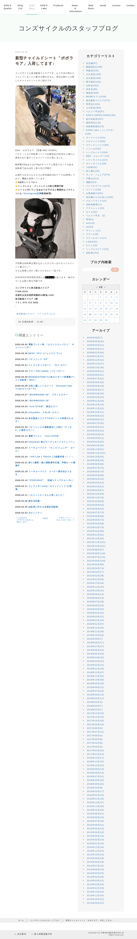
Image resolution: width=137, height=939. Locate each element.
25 (117, 314)
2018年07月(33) (95, 691)
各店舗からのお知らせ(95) (99, 197)
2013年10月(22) (95, 899)
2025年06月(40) (95, 382)
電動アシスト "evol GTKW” (44, 436)
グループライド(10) (96, 201)
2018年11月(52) (95, 676)
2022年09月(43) (95, 505)
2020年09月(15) (95, 594)
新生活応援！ (35, 501)
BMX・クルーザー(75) (97, 156)
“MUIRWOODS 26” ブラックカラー (48, 394)
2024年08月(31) (95, 419)
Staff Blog (32, 7)
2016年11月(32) (95, 761)
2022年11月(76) (95, 497)
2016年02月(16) (95, 795)
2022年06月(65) (95, 516)
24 (111, 314)
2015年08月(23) (95, 817)
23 (106, 314)
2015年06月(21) (95, 825)
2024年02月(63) (95, 442)
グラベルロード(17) (96, 238)
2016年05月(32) (95, 784)
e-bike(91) (91, 242)
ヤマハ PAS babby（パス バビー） (46, 371)
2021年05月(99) (95, 564)
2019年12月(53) (95, 628)
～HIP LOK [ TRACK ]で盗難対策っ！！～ (50, 456)
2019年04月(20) (95, 657)
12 (85, 309)
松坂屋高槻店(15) (95, 126)
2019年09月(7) (95, 639)
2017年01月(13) (95, 754)
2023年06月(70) (95, 471)
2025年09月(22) (95, 371)
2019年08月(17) (95, 642)
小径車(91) (91, 167)
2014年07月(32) (95, 866)
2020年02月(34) (95, 620)
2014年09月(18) (95, 858)
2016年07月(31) (95, 776)
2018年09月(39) (95, 683)
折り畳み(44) (93, 171)
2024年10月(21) (95, 412)
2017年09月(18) (95, 724)
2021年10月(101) (96, 546)
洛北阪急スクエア (25, 314)
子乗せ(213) (92, 178)
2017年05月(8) (95, 739)
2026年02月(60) (95, 352)
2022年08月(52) (95, 509)
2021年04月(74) (95, 568)
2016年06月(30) (95, 780)
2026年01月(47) (95, 356)
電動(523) (91, 182)
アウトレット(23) (95, 208)
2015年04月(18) (95, 832)
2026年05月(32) (95, 341)
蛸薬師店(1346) (94, 67)
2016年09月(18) (95, 769)
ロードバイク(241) (96, 137)
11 (117, 303)
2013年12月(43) (95, 892)
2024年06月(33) (95, 427)
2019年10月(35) (95, 635)
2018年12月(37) (95, 672)
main (45, 518)
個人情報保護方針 (43, 934)
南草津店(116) (93, 123)
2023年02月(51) (95, 486)
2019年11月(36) (95, 631)
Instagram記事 (33, 193)
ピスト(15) (91, 245)
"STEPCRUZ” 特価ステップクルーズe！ (51, 480)
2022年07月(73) (95, 512)
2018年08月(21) (95, 687)
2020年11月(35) (95, 587)
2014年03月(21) (95, 880)
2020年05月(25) (95, 609)
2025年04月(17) (95, 390)
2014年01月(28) (95, 888)
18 (117, 309)
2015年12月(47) (95, 802)
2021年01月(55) (95, 579)
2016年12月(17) (95, 758)
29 (101, 320)
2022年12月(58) (95, 494)
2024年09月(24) (95, 416)
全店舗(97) (91, 63)
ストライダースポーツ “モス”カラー (47, 365)
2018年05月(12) (95, 698)
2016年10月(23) (95, 765)
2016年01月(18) (95, 799)
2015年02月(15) (95, 839)
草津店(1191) (93, 104)
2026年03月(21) (95, 349)
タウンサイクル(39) (96, 163)
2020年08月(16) (95, 598)
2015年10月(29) (95, 810)
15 (101, 309)
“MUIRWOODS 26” (39, 400)
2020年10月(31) (95, 590)
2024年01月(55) (95, 445)
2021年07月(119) (96, 557)
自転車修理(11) (94, 204)
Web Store (91, 7)
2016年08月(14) (95, 773)
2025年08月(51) (95, 375)
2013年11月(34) (95, 895)
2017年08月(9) (95, 728)
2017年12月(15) (95, 713)
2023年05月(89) (95, 475)
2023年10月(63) (95, 456)
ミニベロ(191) (93, 148)
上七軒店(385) (93, 108)
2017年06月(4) (95, 735)
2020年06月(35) (95, 605)
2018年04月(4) (95, 702)
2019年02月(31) (95, 665)
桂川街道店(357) (94, 119)
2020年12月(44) (95, 583)
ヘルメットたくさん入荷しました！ (46, 495)
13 (90, 309)
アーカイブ (101, 330)
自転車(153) (92, 253)
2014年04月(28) (95, 877)
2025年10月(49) (95, 367)
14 (95, 309)
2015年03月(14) (95, 836)
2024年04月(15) (95, 434)
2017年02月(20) (95, 750)
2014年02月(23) (95, 884)
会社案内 (21, 934)
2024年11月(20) (95, 408)
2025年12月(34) (95, 360)
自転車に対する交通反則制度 (43, 507)
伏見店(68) (91, 89)
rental (103, 5)
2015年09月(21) (95, 813)
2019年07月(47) (95, 646)
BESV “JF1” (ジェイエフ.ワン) (45, 353)
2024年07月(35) (95, 423)
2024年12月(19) (95, 404)
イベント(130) (93, 189)
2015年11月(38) (95, 806)
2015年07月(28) (95, 821)
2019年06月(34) (95, 650)
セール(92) (91, 212)
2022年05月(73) (95, 520)
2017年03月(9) (95, 747)
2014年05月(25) (95, 873)
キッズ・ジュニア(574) (98, 174)
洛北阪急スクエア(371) (98, 100)
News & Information (75, 8)
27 (90, 320)
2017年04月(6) (95, 743)
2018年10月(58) (95, 680)
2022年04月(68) (95, 523)
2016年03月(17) (95, 791)
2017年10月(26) (95, 720)
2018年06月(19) (95, 694)
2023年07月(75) (95, 468)
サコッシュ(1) (93, 230)
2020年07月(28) (95, 601)
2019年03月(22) (95, 661)
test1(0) (90, 223)
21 (95, 314)
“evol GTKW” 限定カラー (42, 406)
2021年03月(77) (95, 572)
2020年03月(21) (95, 616)
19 (85, 314)
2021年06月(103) (96, 561)
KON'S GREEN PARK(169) (101, 115)
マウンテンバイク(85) (97, 145)
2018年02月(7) (95, 709)
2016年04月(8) (95, 787)
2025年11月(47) (95, 363)
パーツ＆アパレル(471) (98, 186)
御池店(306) (92, 93)
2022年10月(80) (95, 501)
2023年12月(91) (95, 449)
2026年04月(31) (95, 345)
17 (111, 309)
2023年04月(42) (95, 479)
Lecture (116, 5)
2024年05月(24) (95, 430)
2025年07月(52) (95, 378)
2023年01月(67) (95, 490)
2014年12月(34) (95, 847)
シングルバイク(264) (97, 152)
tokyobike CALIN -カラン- (44, 412)
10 (111, 303)
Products (58, 5)
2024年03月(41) (95, 438)
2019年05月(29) (95, 654)
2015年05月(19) (95, 828)
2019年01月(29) (95, 668)
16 (106, 309)
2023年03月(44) (95, 482)
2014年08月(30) (95, 862)
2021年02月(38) (95, 575)
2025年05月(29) (95, 386)
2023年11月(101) (96, 453)
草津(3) (90, 219)
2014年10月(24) (95, 854)
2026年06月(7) (95, 337)
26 (85, 320)
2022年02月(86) (95, 531)
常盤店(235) (92, 70)
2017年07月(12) (95, 732)
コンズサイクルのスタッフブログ (45, 920)
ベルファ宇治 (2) (95, 215)
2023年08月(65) (95, 464)
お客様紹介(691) (94, 193)
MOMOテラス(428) (96, 96)
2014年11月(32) (95, 851)
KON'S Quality (8, 7)
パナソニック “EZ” (38, 359)
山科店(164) (92, 85)
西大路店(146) (93, 82)
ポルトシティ (35, 513)
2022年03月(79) (95, 527)
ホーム (21, 920)
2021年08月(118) (96, 553)
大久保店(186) (93, 74)
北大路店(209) (93, 78)
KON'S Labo (44, 7)
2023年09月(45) (95, 460)
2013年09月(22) (95, 903)
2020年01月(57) (95, 624)
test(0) (89, 227)
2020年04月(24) (95, 613)
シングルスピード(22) (97, 249)
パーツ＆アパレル (46, 314)
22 (101, 314)
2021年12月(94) (95, 538)
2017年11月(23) (95, 717)
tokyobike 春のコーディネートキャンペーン (51, 442)
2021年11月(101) (96, 542)
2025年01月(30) (95, 401)
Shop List (20, 7)
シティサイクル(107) (97, 160)
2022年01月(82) (95, 535)
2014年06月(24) (95, 869)
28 (95, 320)
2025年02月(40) (95, 397)
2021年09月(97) (95, 549)
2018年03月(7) (95, 706)
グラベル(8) (92, 234)
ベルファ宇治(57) (95, 111)
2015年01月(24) (95, 843)
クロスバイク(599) (96, 141)
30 (106, 320)
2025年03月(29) (95, 393)
